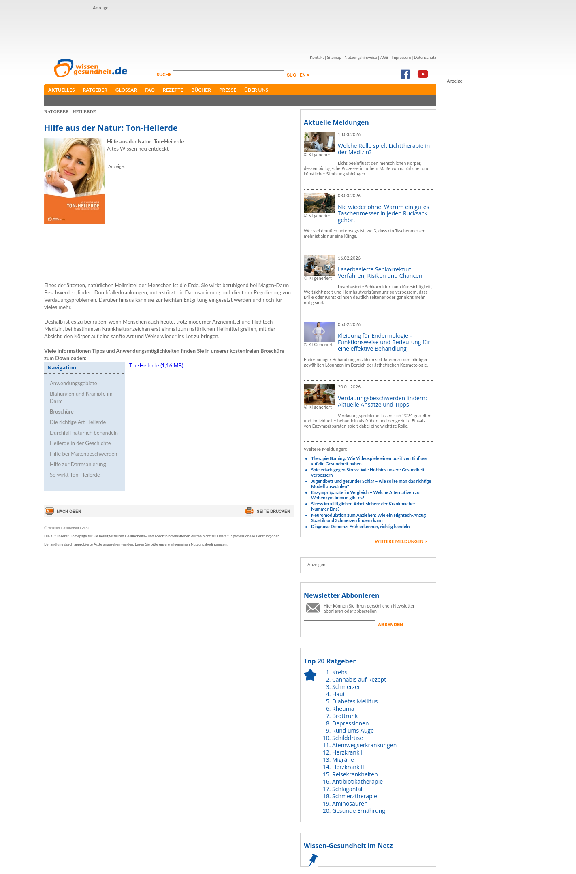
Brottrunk (345, 716)
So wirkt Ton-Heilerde (75, 474)
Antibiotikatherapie (357, 781)
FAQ (150, 90)
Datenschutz (425, 57)
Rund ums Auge (353, 730)
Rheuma (343, 708)
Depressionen (350, 723)
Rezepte (173, 90)
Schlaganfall (348, 789)
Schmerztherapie (354, 796)
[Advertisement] (240, 29)
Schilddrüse (347, 738)
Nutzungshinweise (360, 57)
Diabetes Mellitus (355, 701)
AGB (384, 57)
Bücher (201, 90)
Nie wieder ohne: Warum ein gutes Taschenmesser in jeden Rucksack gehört (383, 213)
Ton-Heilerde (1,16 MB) (156, 365)
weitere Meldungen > (401, 541)
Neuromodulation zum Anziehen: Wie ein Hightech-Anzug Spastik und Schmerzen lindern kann (368, 517)
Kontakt (317, 57)
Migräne (343, 759)
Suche (165, 74)
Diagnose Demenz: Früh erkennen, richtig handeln (360, 526)
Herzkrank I (347, 752)
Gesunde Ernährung (358, 810)
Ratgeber (95, 90)
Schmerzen (347, 687)
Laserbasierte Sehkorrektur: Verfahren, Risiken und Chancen (380, 272)
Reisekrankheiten (355, 774)
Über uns (256, 90)
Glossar (126, 90)
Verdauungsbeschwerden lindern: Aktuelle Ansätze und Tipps (382, 401)
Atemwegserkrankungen (364, 745)
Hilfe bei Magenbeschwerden (83, 453)
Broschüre (62, 411)
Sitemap (334, 57)
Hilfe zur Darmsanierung (78, 464)
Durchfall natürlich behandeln (84, 432)
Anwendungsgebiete (73, 383)
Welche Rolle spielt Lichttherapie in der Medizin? (384, 149)
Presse (227, 90)
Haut (338, 694)
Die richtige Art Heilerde (78, 422)
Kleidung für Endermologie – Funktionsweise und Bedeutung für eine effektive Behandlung (384, 342)
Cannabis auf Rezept (359, 679)
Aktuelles (61, 90)
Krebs (339, 672)
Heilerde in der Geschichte (80, 443)
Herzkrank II (348, 767)
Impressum (401, 57)
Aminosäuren (350, 803)
